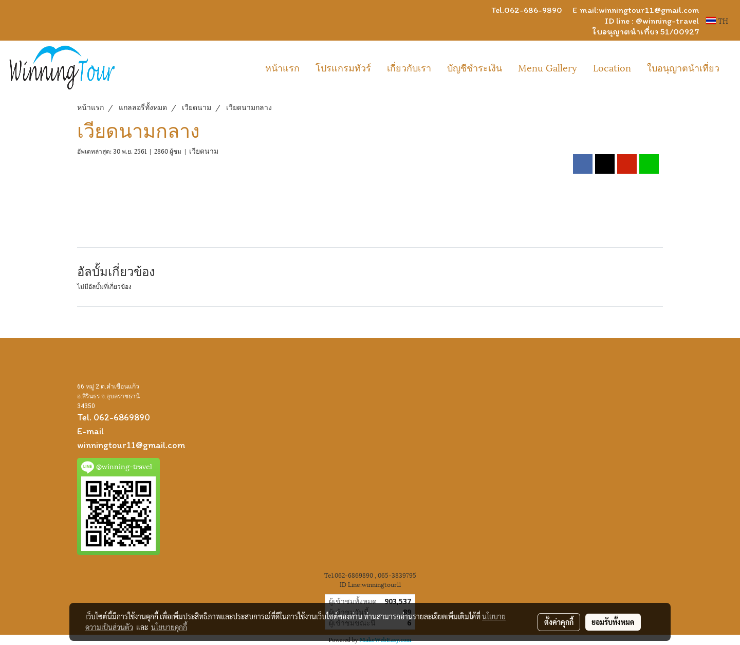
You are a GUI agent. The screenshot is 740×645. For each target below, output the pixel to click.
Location (612, 67)
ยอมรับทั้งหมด (613, 621)
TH (717, 20)
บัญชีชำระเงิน (474, 67)
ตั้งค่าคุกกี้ (559, 621)
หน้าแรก (282, 67)
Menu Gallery (547, 67)
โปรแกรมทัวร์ (343, 67)
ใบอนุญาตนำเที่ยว (683, 67)
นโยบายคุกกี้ (169, 627)
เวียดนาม (203, 150)
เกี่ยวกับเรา (409, 67)
